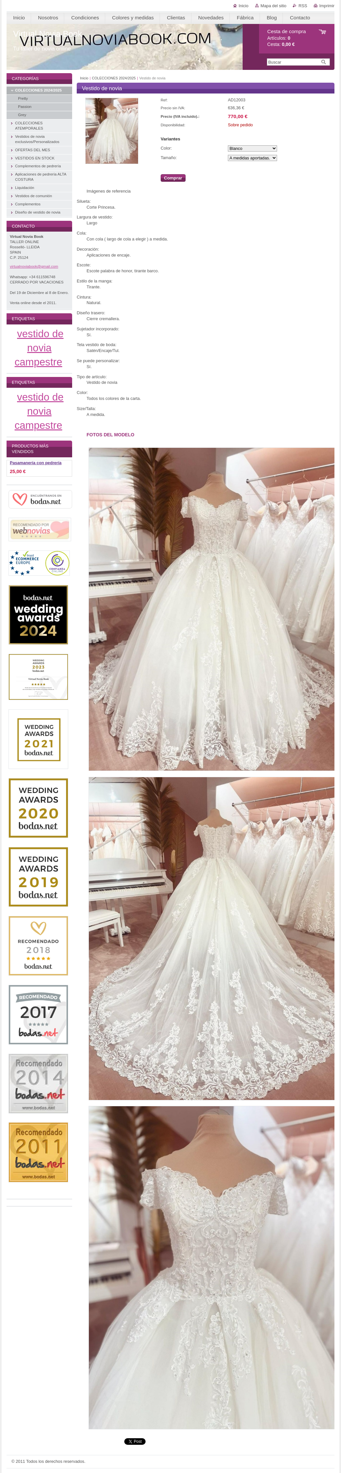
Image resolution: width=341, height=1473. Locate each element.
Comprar (173, 178)
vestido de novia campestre (39, 348)
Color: (166, 148)
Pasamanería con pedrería (36, 463)
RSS (302, 5)
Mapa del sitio (274, 5)
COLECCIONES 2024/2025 (114, 78)
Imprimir (326, 5)
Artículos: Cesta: (286, 38)
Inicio (244, 5)
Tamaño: (169, 157)
